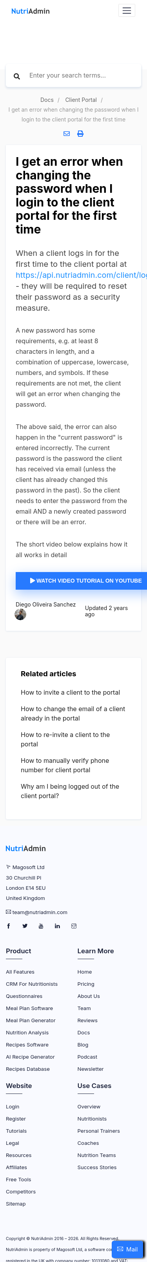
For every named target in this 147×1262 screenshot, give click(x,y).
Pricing (86, 984)
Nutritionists (92, 1118)
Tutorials (16, 1131)
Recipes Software (27, 1044)
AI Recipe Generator (30, 1057)
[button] (127, 1249)
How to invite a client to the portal (70, 692)
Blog (83, 1044)
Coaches (88, 1143)
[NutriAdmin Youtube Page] (41, 926)
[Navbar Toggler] (126, 10)
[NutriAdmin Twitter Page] (25, 926)
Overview (89, 1106)
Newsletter (91, 1069)
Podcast (88, 1057)
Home (85, 972)
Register (16, 1118)
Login (12, 1106)
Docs (47, 99)
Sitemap (15, 1203)
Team (84, 1008)
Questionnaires (24, 996)
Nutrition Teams (97, 1155)
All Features (20, 972)
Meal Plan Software (29, 1008)
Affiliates (16, 1167)
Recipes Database (28, 1069)
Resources (18, 1155)
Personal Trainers (99, 1131)
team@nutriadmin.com (40, 912)
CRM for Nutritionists (32, 984)
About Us (89, 996)
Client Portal (81, 99)
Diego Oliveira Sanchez (46, 604)
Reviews (88, 1020)
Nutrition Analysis (27, 1032)
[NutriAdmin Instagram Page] (73, 926)
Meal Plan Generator (31, 1020)
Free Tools (18, 1179)
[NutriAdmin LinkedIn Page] (58, 926)
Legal (12, 1143)
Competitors (21, 1191)
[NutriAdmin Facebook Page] (9, 926)
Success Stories (97, 1167)
